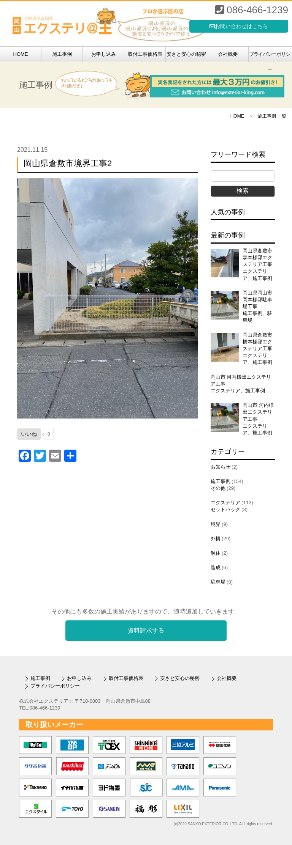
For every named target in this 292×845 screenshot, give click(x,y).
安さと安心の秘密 (186, 54)
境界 (216, 524)
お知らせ (220, 467)
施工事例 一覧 (272, 116)
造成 (216, 567)
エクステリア (225, 390)
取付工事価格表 (145, 54)
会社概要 (228, 54)
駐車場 (218, 582)
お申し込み (103, 54)
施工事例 (62, 54)
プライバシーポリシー (269, 56)
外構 (216, 538)
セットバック (225, 509)
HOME (20, 54)
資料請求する (146, 631)
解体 (216, 553)
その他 (218, 488)
